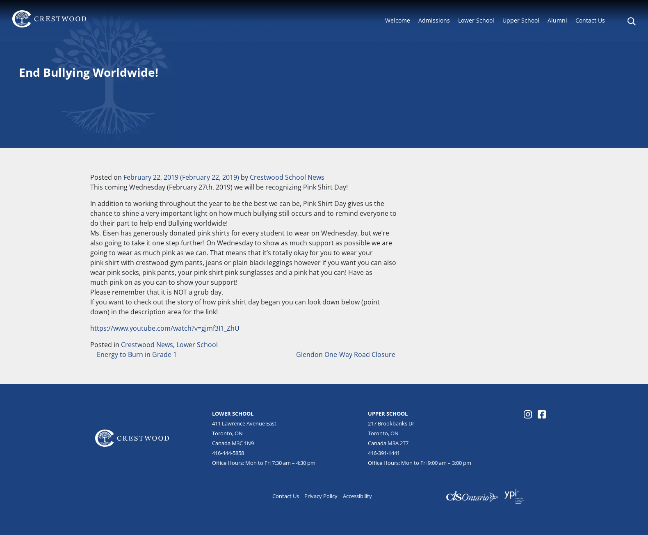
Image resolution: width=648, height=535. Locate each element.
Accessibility (357, 496)
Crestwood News (147, 344)
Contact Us (590, 20)
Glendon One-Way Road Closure (346, 354)
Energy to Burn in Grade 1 (136, 354)
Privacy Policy (321, 496)
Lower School (476, 20)
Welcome (397, 20)
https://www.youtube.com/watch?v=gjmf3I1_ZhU (165, 328)
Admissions (434, 20)
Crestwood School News (287, 177)
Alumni (557, 20)
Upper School (520, 20)
